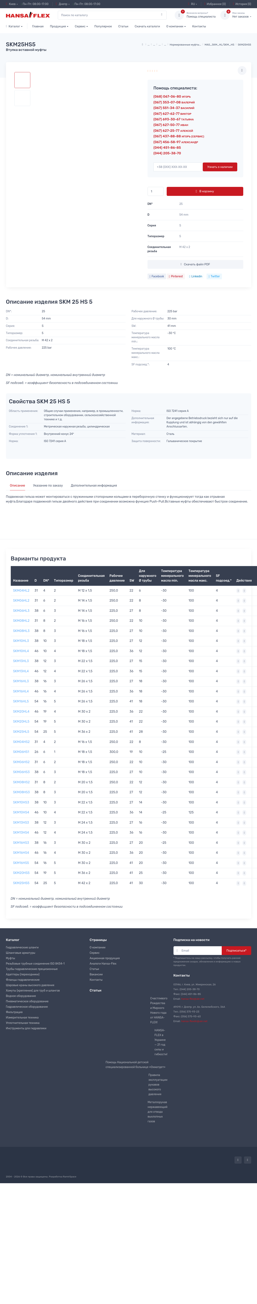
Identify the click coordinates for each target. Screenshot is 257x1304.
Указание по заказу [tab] (48, 485)
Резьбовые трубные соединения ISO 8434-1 (35, 963)
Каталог (13, 26)
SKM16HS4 (21, 853)
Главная (37, 26)
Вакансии (96, 974)
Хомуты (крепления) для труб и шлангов (33, 990)
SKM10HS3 (21, 802)
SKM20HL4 (21, 711)
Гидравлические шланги (22, 947)
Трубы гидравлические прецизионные (32, 969)
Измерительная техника (22, 1017)
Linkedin (195, 276)
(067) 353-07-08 (174, 102)
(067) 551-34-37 (174, 108)
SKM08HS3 (21, 792)
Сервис (80, 26)
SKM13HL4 (21, 671)
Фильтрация (14, 1012)
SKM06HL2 (21, 600)
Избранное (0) (215, 4)
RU (191, 4)
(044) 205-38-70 (167, 153)
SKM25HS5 (21, 883)
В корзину (205, 191)
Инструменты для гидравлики (26, 1028)
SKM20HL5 (21, 721)
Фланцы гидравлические (23, 980)
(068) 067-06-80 (172, 96)
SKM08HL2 (21, 621)
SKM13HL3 (21, 661)
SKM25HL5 (21, 732)
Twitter (214, 276)
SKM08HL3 (21, 631)
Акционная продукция (105, 958)
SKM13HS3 (21, 822)
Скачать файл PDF (195, 264)
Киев (11, 4)
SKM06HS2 (21, 762)
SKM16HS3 (21, 843)
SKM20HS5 (21, 873)
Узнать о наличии (220, 167)
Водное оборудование (21, 996)
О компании (174, 26)
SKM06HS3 (21, 772)
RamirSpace (69, 1176)
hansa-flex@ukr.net (192, 998)
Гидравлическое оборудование (27, 1006)
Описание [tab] (17, 485)
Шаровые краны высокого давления (30, 985)
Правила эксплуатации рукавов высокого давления (157, 1084)
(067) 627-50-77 (171, 125)
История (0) (242, 4)
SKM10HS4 (21, 812)
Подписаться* (236, 950)
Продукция (58, 26)
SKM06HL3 (21, 611)
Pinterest (176, 276)
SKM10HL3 (21, 641)
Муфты (10, 958)
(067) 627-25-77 (173, 131)
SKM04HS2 (21, 742)
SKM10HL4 (21, 651)
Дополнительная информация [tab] (94, 485)
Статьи (123, 26)
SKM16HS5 (21, 863)
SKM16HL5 (21, 701)
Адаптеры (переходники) (22, 974)
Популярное (103, 26)
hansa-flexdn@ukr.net (194, 1021)
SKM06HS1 (21, 752)
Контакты (199, 26)
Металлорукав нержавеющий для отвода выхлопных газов (157, 1112)
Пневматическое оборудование (27, 1001)
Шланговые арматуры (20, 953)
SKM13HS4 (21, 832)
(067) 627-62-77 (172, 114)
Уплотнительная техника (23, 1023)
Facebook (157, 276)
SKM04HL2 (21, 590)
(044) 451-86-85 (167, 148)
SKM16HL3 (21, 681)
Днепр (61, 4)
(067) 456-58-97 (176, 142)
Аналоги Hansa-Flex (103, 963)
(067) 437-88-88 (179, 136)
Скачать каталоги (147, 26)
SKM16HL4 (21, 691)
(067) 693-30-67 (174, 119)
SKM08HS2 (21, 782)
